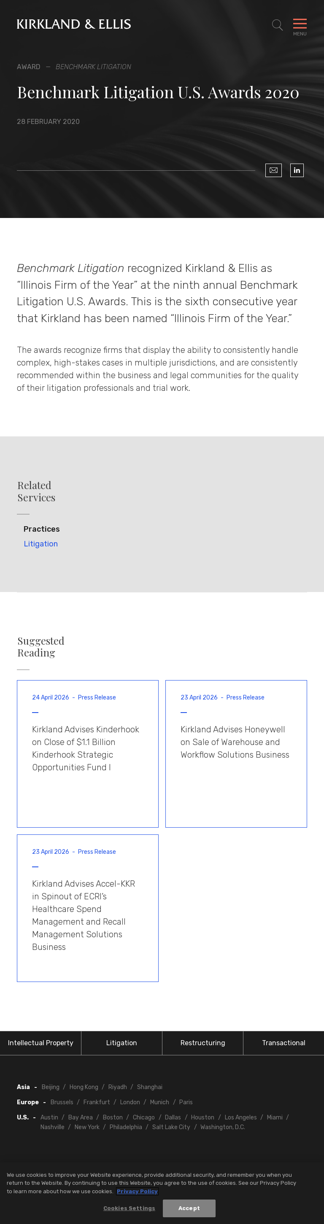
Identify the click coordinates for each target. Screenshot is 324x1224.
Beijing (50, 1087)
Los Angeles (241, 1117)
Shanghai (149, 1087)
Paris (186, 1102)
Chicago (144, 1117)
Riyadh (117, 1087)
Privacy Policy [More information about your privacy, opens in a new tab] (137, 1192)
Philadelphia (126, 1127)
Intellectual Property (40, 1043)
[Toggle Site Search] (277, 25)
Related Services (36, 491)
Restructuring (203, 1043)
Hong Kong (84, 1087)
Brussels (62, 1102)
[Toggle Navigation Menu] (300, 25)
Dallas (173, 1117)
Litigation (41, 544)
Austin (49, 1117)
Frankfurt (97, 1102)
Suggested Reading (41, 646)
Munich (159, 1102)
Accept (189, 1209)
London (130, 1102)
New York (87, 1127)
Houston (202, 1117)
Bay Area (80, 1117)
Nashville (52, 1127)
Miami (275, 1117)
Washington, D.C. (222, 1127)
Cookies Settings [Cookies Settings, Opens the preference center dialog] (129, 1209)
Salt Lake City (171, 1127)
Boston (113, 1117)
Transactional (283, 1043)
